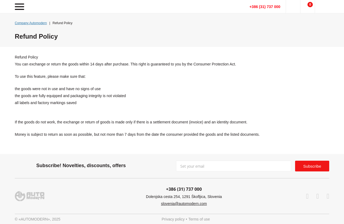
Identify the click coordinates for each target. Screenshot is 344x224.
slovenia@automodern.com (184, 203)
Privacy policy (173, 219)
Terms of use (199, 219)
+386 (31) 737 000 (264, 7)
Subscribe (312, 166)
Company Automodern (31, 23)
